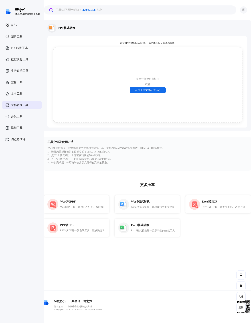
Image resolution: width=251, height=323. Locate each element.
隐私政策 (58, 306)
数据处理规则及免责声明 (80, 306)
